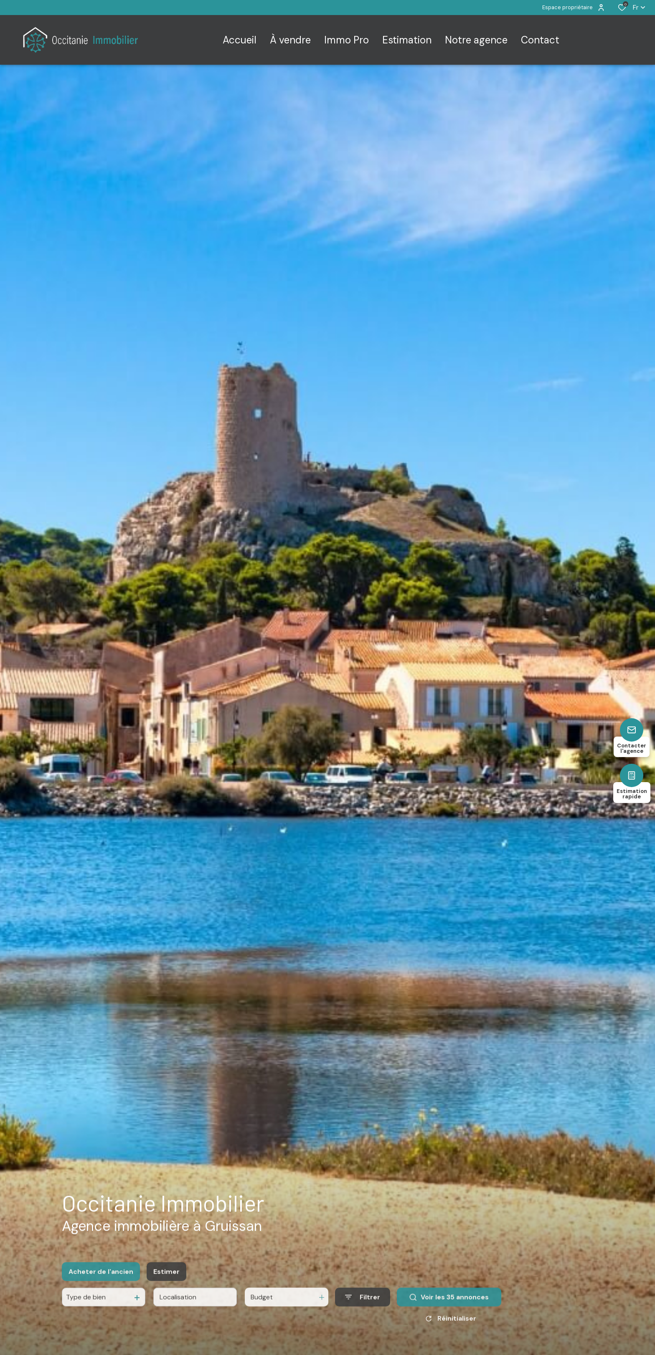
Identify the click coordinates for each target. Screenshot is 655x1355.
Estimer (166, 1294)
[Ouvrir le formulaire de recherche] (362, 1319)
